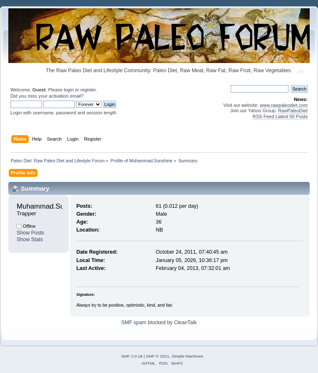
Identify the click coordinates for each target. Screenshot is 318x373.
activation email (65, 95)
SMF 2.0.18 (132, 356)
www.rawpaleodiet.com (284, 105)
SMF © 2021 (157, 356)
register (88, 89)
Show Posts (30, 233)
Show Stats (30, 239)
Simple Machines (187, 356)
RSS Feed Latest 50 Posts (280, 116)
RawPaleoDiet (293, 110)
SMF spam (133, 322)
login (69, 89)
